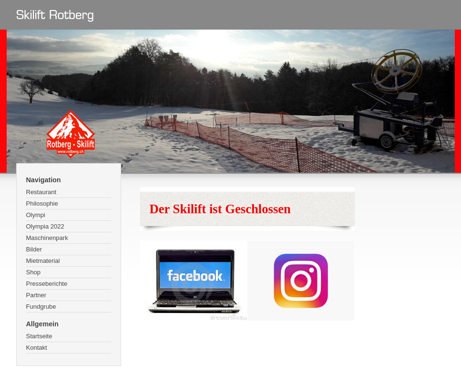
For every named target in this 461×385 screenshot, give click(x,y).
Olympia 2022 (45, 226)
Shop (33, 272)
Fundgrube (41, 306)
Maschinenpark (47, 237)
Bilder (34, 249)
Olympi (35, 215)
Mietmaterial (43, 260)
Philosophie (42, 203)
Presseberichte (47, 283)
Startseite (39, 336)
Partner (36, 295)
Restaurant (41, 192)
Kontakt (36, 347)
